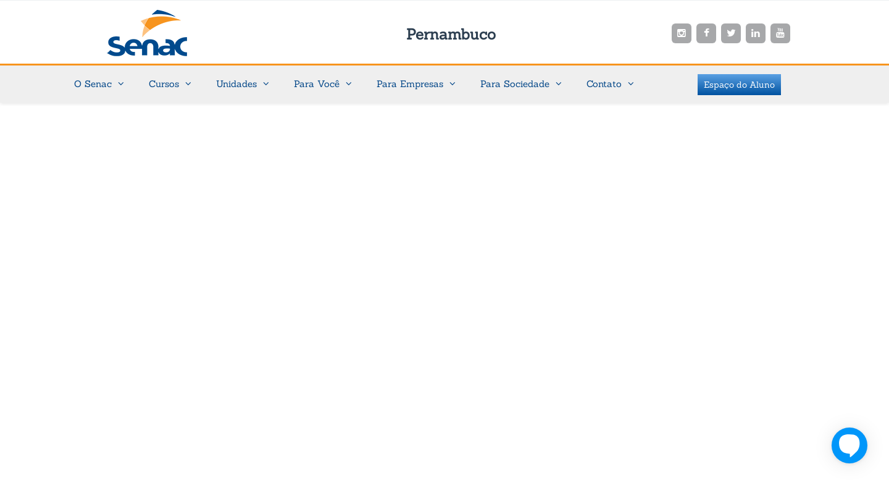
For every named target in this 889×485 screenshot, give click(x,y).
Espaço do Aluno (739, 84)
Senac (167, 33)
